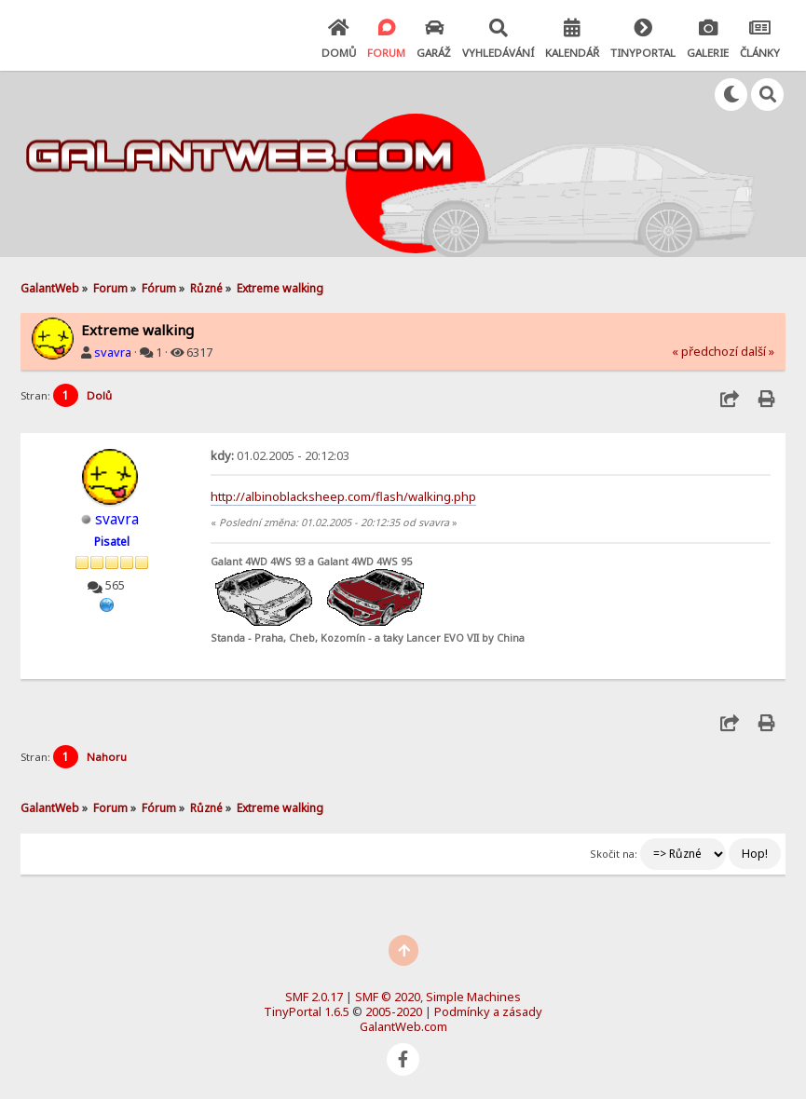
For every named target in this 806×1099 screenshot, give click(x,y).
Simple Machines (473, 996)
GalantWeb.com (403, 1026)
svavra (112, 352)
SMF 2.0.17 (314, 996)
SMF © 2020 (387, 996)
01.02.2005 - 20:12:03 (280, 455)
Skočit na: (613, 854)
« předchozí (705, 351)
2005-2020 (393, 1011)
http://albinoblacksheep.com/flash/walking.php (343, 496)
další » (757, 351)
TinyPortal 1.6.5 (306, 1011)
